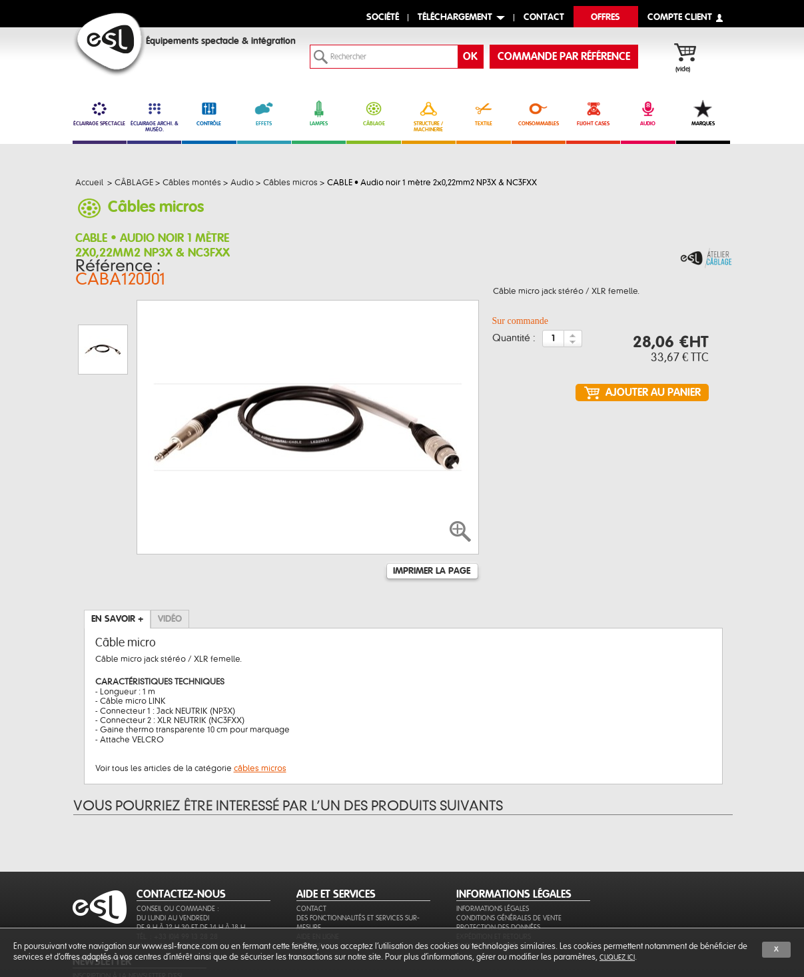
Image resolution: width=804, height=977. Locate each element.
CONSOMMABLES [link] (539, 113)
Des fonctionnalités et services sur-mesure (358, 874)
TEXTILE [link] (483, 113)
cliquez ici (617, 957)
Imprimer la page (431, 505)
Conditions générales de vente (509, 870)
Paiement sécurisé (486, 898)
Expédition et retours (493, 888)
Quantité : (514, 341)
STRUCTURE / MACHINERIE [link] (429, 116)
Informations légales (492, 860)
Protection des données (498, 879)
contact (544, 17)
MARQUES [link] (703, 113)
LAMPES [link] (319, 113)
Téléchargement (455, 17)
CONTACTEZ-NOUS (181, 846)
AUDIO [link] (648, 113)
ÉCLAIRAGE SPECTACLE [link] (100, 113)
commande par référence (564, 56)
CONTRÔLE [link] (209, 113)
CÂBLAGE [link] (373, 113)
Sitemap (309, 898)
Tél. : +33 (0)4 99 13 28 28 (177, 888)
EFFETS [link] (264, 113)
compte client (679, 17)
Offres (605, 17)
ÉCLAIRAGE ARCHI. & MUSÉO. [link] (154, 116)
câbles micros (260, 702)
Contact (311, 860)
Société (382, 17)
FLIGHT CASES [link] (593, 113)
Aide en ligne (317, 888)
